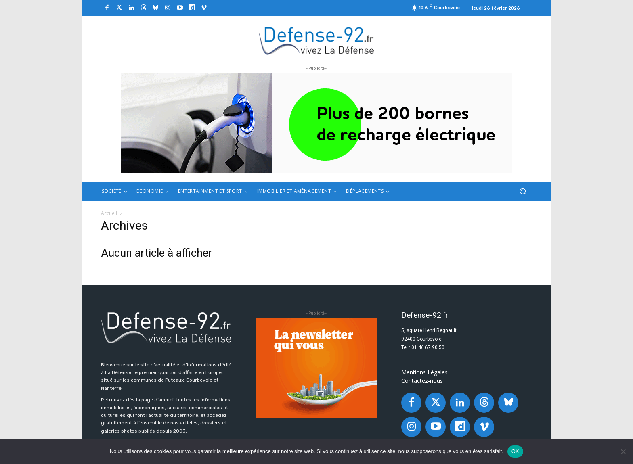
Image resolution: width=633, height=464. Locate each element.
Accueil (109, 213)
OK (515, 451)
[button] (522, 191)
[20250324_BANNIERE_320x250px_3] (316, 368)
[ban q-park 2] (316, 123)
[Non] (623, 451)
